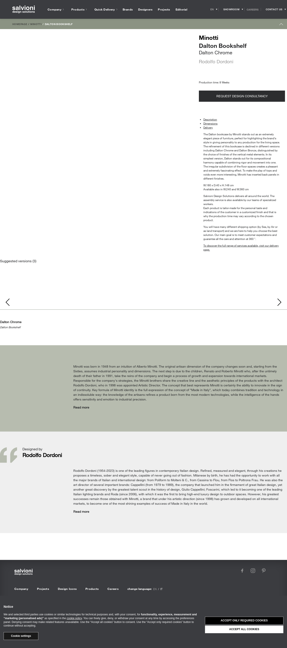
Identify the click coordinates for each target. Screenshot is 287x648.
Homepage (19, 23)
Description (210, 119)
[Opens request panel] (274, 9)
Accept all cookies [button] (244, 629)
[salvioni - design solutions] (23, 9)
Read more (81, 407)
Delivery (208, 127)
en (155, 589)
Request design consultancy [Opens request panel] (242, 96)
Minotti (35, 23)
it (161, 589)
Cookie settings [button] (21, 635)
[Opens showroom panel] (231, 9)
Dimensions (210, 123)
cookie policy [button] (74, 618)
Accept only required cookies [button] (244, 620)
